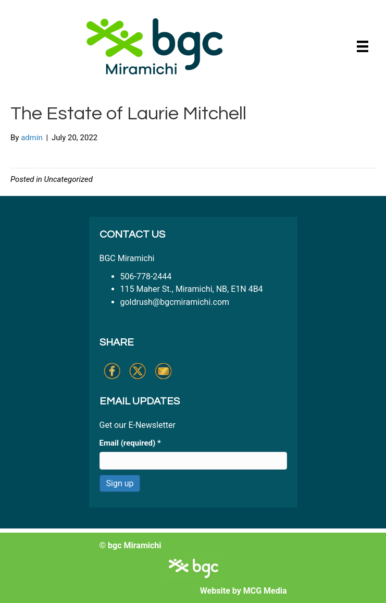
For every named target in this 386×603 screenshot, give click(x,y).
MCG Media (265, 591)
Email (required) (130, 443)
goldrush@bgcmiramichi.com (175, 302)
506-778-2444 (146, 276)
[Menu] (363, 46)
